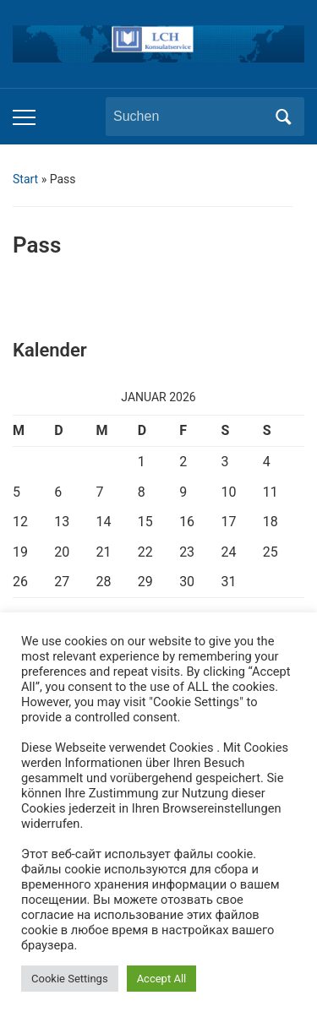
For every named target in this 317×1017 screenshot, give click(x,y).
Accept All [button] (162, 978)
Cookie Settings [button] (69, 978)
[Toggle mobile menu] (24, 117)
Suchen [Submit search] (283, 116)
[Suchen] (189, 116)
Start (25, 179)
